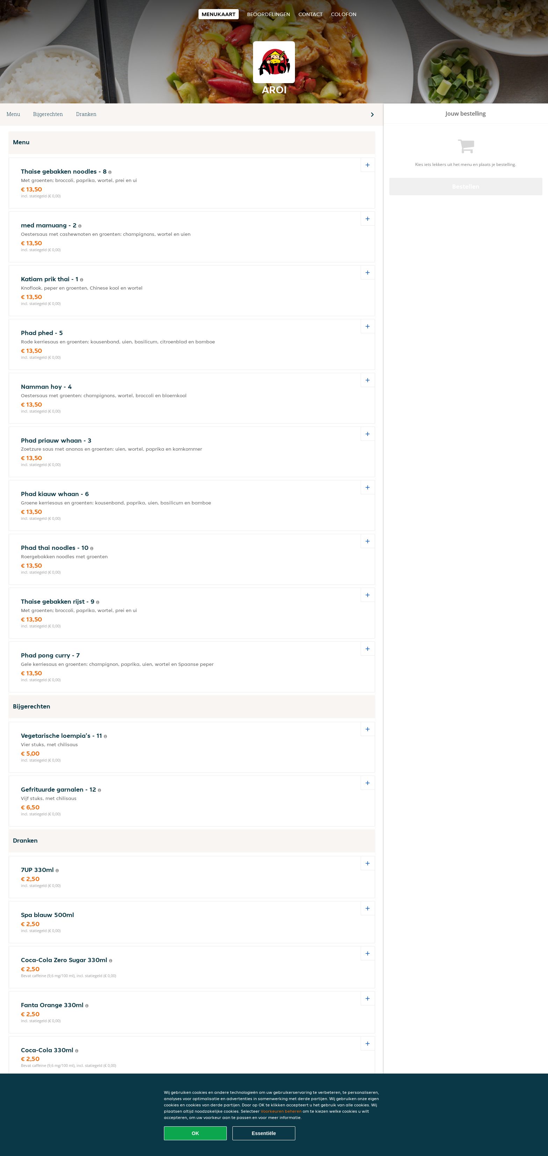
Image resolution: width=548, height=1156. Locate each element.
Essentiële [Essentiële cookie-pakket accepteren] (264, 1133)
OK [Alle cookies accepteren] (195, 1133)
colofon (343, 14)
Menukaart (219, 14)
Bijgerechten (48, 114)
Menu (13, 114)
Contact (310, 14)
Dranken (86, 114)
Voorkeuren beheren (281, 1111)
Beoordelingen (268, 14)
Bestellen (466, 186)
